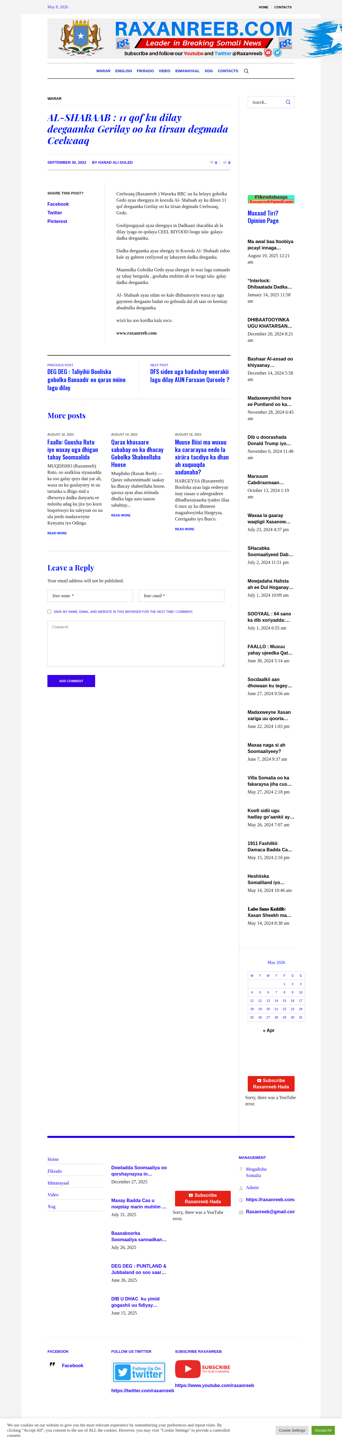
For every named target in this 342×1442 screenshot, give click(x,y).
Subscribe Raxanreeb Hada (271, 1083)
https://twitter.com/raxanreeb (142, 1390)
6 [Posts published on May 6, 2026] (268, 992)
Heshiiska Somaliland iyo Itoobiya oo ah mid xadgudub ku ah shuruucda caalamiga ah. (268, 880)
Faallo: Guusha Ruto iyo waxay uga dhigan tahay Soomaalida (72, 449)
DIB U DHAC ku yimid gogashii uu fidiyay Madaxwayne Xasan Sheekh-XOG (135, 1302)
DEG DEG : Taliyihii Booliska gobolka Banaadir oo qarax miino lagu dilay (86, 379)
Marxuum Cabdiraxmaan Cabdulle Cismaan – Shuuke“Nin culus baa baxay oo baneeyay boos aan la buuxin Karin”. (269, 480)
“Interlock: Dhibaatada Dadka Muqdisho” (268, 284)
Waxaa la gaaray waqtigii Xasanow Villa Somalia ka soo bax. (270, 519)
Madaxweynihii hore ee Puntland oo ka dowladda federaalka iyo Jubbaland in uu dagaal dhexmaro (270, 402)
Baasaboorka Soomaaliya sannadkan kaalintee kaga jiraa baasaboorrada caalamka (138, 1237)
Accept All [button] (323, 1430)
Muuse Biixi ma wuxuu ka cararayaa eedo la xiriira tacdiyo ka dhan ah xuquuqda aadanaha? (202, 456)
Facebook (58, 204)
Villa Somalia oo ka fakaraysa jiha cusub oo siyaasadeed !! (270, 781)
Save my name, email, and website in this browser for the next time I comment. (123, 611)
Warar (54, 98)
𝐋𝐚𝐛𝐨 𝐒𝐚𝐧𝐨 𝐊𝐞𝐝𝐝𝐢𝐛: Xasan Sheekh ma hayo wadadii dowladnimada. (267, 913)
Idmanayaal (58, 1182)
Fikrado (54, 1171)
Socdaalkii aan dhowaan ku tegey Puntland (268, 683)
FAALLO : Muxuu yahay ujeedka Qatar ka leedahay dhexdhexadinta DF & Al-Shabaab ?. (270, 650)
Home (53, 1159)
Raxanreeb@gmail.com (271, 1211)
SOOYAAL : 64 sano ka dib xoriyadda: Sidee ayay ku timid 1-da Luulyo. (270, 617)
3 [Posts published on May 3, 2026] (300, 984)
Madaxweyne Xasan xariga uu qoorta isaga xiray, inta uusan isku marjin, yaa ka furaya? (269, 716)
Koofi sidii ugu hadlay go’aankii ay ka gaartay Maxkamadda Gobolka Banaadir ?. (270, 814)
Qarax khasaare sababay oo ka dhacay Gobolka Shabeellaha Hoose (137, 453)
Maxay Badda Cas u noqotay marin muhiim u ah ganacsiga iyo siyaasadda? (138, 1204)
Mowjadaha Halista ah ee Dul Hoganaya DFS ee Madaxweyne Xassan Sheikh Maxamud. (270, 585)
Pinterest (57, 221)
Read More (57, 533)
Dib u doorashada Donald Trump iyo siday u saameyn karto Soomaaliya (267, 441)
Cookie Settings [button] (292, 1430)
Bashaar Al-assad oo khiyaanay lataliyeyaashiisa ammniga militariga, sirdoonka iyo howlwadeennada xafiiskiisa (270, 362)
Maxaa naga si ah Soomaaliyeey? (267, 748)
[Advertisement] (269, 157)
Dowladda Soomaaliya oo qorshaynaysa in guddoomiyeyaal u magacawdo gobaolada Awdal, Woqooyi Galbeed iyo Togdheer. (139, 1171)
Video (52, 1194)
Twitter (54, 212)
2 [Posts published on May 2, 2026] (292, 984)
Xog (51, 1206)
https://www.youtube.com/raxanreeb (214, 1385)
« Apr (268, 1030)
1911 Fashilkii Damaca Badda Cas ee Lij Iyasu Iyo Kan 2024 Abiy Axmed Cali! (269, 847)
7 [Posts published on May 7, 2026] (276, 992)
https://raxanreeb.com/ (270, 1199)
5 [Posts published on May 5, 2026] (260, 992)
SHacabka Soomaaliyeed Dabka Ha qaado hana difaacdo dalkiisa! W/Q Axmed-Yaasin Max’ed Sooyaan (271, 552)
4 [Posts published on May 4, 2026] (252, 992)
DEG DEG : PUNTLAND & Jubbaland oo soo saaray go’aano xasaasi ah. (138, 1270)
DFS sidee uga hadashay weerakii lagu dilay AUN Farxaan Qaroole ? (190, 375)
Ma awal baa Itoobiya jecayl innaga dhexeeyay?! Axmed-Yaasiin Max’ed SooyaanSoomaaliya (270, 245)
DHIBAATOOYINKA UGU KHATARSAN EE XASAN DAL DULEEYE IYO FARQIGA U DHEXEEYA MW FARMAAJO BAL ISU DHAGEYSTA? (270, 323)
